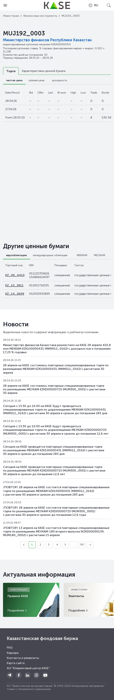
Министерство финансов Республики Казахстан (47, 40)
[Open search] (108, 5)
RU (93, 5)
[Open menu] (5, 5)
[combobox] (93, 5)
